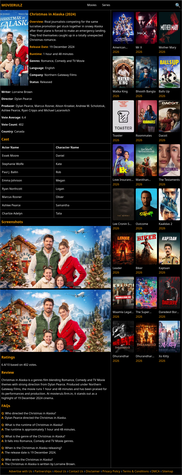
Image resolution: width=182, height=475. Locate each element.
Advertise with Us (20, 471)
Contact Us (76, 471)
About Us (60, 471)
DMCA (155, 471)
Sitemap (167, 471)
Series (106, 5)
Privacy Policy (111, 471)
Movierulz (11, 5)
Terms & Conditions (136, 471)
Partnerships (43, 471)
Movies (92, 5)
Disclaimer (93, 471)
